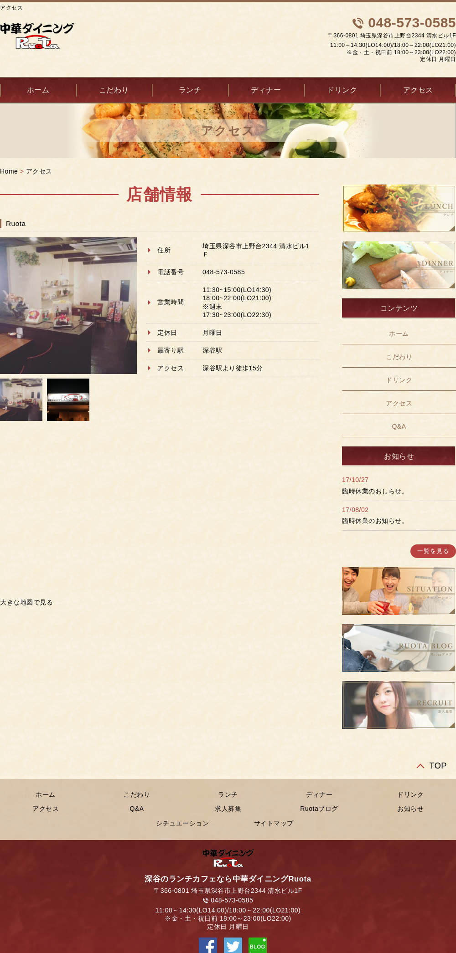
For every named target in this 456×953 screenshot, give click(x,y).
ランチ (190, 90)
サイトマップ (274, 823)
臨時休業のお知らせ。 (375, 520)
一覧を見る (433, 551)
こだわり (114, 90)
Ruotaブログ (319, 808)
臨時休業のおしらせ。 (375, 491)
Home (9, 171)
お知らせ (410, 808)
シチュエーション (182, 823)
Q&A (399, 426)
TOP (438, 765)
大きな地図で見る (26, 602)
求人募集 (228, 808)
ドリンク (342, 90)
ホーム (399, 333)
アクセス (39, 171)
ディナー (266, 90)
